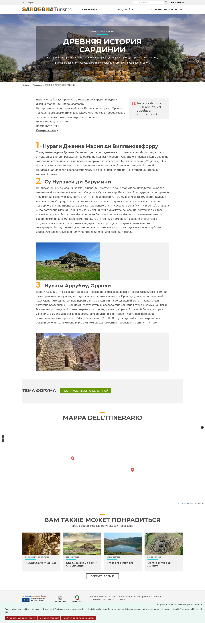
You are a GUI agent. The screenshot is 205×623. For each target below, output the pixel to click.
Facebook (39, 2)
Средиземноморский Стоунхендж (81, 564)
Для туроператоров (122, 597)
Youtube (57, 2)
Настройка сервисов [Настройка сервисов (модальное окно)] (49, 618)
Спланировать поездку (167, 9)
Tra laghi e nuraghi (120, 563)
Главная (26, 85)
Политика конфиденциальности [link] (78, 618)
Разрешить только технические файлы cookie (181, 604)
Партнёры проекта (100, 597)
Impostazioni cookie (102, 599)
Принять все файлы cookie (20, 618)
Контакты (120, 599)
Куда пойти (125, 9)
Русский (176, 2)
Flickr (53, 2)
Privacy (138, 597)
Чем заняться (91, 9)
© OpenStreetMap (185, 503)
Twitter (43, 2)
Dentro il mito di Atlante (159, 564)
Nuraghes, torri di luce (41, 563)
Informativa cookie (153, 597)
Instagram (48, 2)
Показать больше (102, 576)
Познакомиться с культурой (102, 31)
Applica (166, 3)
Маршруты (37, 85)
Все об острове (72, 557)
